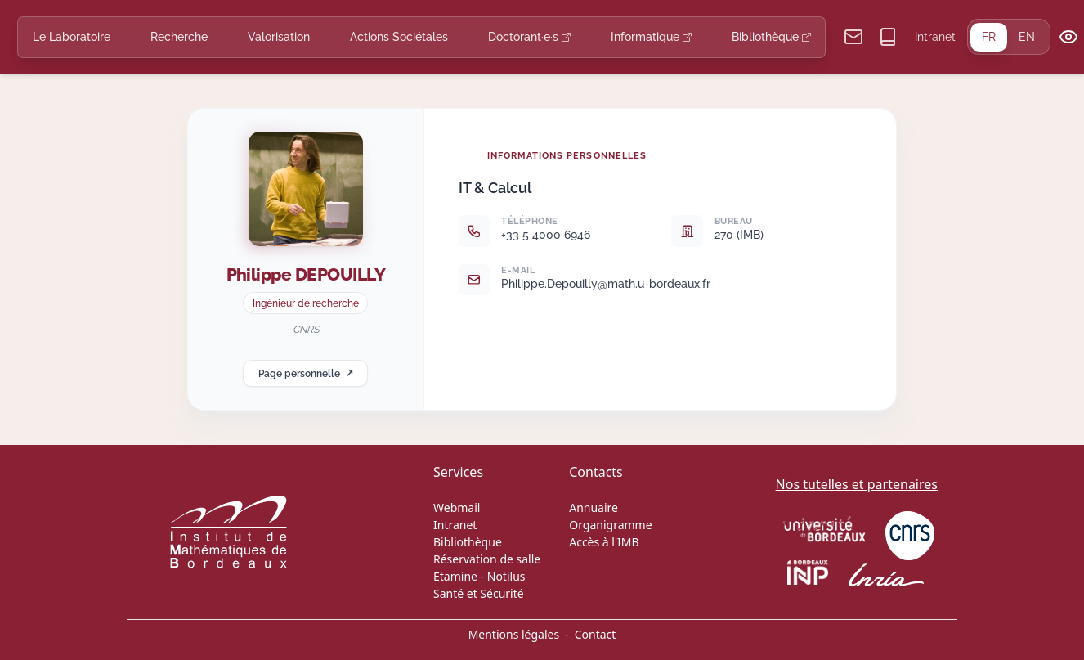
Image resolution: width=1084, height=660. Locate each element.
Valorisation (279, 36)
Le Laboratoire (71, 36)
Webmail (456, 507)
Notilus (506, 576)
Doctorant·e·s (529, 36)
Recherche (179, 36)
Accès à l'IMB (603, 542)
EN (1027, 36)
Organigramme (610, 524)
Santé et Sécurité (478, 593)
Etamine (455, 576)
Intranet (935, 36)
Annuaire (593, 507)
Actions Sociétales (399, 36)
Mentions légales (514, 634)
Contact (595, 634)
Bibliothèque (771, 36)
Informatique (651, 36)
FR (989, 36)
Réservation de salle (486, 559)
